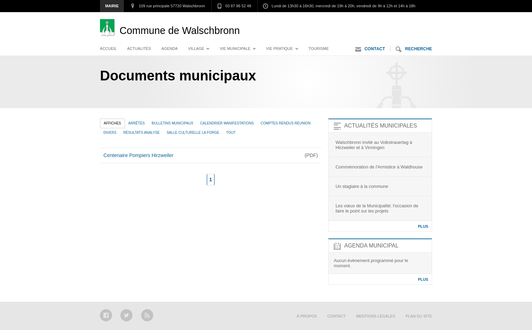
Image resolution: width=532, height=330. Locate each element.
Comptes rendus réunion (285, 123)
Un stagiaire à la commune (362, 186)
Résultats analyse (141, 132)
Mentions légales (375, 316)
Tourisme (319, 48)
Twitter (126, 315)
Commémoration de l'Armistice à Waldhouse (379, 167)
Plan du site (419, 316)
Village (196, 48)
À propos (307, 316)
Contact (370, 49)
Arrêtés (136, 123)
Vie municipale (235, 48)
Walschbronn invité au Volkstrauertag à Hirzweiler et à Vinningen (374, 145)
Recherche (414, 49)
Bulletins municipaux (172, 123)
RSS (147, 315)
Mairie (112, 6)
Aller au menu (367, 19)
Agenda (170, 48)
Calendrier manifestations (227, 123)
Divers (110, 132)
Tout (231, 132)
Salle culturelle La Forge (193, 132)
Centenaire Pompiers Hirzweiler (138, 155)
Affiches (112, 123)
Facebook (106, 315)
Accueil (108, 48)
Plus (423, 226)
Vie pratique (279, 48)
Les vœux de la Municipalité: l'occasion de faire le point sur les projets (377, 208)
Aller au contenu (412, 19)
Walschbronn (179, 30)
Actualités (139, 48)
